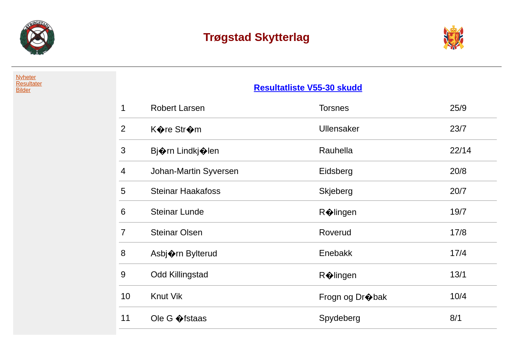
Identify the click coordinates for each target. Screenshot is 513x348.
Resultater (29, 84)
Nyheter (26, 77)
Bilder (23, 90)
